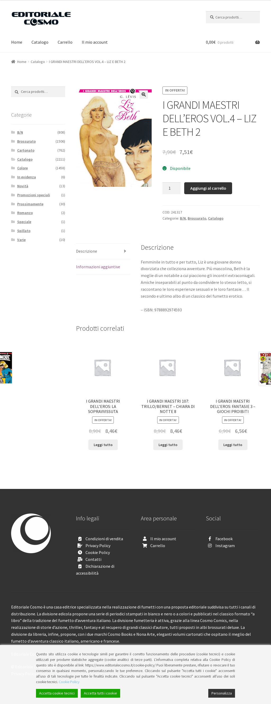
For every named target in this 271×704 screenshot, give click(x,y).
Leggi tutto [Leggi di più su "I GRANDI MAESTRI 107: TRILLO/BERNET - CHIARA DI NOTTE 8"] (168, 444)
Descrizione (86, 251)
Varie (21, 239)
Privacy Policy (97, 545)
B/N (183, 218)
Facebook (224, 538)
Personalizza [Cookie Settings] (221, 693)
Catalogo (39, 42)
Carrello (65, 42)
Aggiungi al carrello (208, 188)
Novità (22, 186)
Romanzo (25, 212)
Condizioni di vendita (104, 538)
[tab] (103, 251)
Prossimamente (30, 204)
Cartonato (25, 150)
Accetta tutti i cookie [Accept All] (100, 693)
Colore (22, 168)
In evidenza (26, 177)
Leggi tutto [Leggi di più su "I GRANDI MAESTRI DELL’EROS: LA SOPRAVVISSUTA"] (103, 444)
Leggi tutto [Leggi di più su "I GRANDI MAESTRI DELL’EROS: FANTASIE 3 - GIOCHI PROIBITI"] (232, 444)
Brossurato (197, 218)
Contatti (93, 559)
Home (16, 42)
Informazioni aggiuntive (98, 266)
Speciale (24, 221)
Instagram (225, 545)
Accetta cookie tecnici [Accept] (57, 693)
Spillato (23, 230)
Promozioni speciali (33, 195)
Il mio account (95, 42)
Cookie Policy (97, 552)
